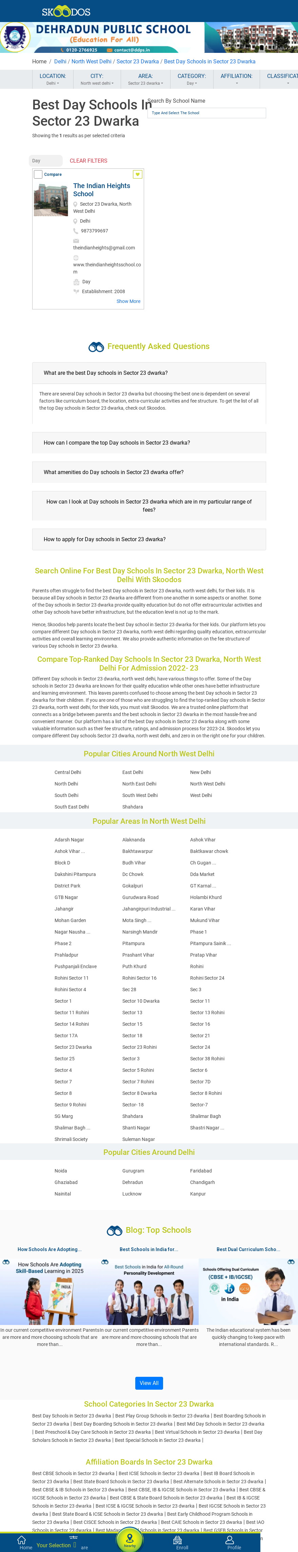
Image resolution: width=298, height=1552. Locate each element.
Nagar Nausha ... (73, 932)
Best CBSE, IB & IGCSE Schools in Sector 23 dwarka (181, 1489)
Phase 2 (63, 943)
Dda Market (202, 874)
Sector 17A (66, 1035)
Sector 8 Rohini (206, 1093)
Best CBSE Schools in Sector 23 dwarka (73, 1473)
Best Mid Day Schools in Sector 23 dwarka (220, 1424)
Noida (61, 1170)
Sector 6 (198, 1070)
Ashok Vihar (203, 839)
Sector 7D (200, 1081)
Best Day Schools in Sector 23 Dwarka (210, 61)
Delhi (60, 61)
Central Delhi (68, 772)
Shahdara (132, 807)
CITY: (97, 79)
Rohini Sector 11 (72, 978)
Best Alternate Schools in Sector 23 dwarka (218, 1481)
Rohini (196, 966)
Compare (53, 174)
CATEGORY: (192, 79)
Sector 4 (63, 1070)
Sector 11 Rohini (72, 1012)
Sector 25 (65, 1058)
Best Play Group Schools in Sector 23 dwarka (162, 1415)
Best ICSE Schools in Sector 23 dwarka (159, 1473)
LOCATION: (53, 79)
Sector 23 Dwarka (138, 61)
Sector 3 (131, 1058)
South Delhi (66, 795)
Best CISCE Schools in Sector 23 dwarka (115, 1522)
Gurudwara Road (140, 897)
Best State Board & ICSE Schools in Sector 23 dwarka (107, 1514)
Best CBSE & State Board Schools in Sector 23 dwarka (166, 1497)
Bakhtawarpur (137, 851)
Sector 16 (200, 1024)
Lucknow (132, 1194)
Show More (128, 301)
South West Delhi (140, 795)
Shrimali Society (71, 1139)
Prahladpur (66, 955)
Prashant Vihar (138, 955)
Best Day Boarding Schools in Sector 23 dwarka (123, 1424)
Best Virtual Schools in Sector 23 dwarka (197, 1432)
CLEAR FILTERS (88, 161)
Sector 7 (63, 1081)
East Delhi (132, 772)
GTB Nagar (66, 897)
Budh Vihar (134, 862)
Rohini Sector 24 (207, 978)
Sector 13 (132, 1012)
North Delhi (66, 784)
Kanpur (198, 1194)
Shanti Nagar (136, 1127)
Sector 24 (200, 1047)
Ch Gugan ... (203, 862)
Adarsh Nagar (69, 839)
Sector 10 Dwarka (141, 1001)
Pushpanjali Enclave (76, 966)
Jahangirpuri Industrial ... (149, 909)
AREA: (145, 79)
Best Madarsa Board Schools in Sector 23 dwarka (147, 1530)
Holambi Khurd (206, 897)
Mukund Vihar (205, 920)
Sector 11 (200, 1001)
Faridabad (201, 1170)
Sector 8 (63, 1093)
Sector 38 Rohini (207, 1058)
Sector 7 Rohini (138, 1081)
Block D (62, 862)
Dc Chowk (132, 874)
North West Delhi (92, 61)
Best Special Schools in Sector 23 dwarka (158, 1440)
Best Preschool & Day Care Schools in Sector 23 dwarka (93, 1432)
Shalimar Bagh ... (73, 1127)
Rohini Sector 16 (139, 978)
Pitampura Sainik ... (210, 943)
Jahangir (64, 909)
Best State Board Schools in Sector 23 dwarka (121, 1481)
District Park (67, 886)
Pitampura (133, 943)
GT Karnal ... (203, 886)
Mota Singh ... (137, 920)
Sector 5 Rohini (138, 1070)
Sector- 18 (133, 1104)
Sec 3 (195, 989)
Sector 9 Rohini (70, 1104)
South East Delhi (72, 807)
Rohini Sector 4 (70, 989)
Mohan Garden (70, 920)
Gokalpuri (132, 886)
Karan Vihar (202, 909)
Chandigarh (202, 1182)
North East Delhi (139, 784)
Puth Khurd (134, 966)
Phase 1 (198, 932)
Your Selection (56, 1545)
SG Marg (64, 1116)
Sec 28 (129, 989)
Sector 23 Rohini (139, 1047)
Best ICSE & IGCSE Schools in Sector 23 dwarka (145, 1506)
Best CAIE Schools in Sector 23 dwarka (201, 1522)
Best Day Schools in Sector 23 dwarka (71, 1415)
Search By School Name (176, 101)
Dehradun (132, 1182)
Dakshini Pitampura (75, 874)
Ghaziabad (66, 1182)
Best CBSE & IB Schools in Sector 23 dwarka (78, 1489)
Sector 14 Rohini (72, 1024)
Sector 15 (132, 1024)
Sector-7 (199, 1104)
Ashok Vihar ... (70, 851)
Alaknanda (133, 839)
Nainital (63, 1194)
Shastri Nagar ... (207, 1127)
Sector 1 (63, 1001)
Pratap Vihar (203, 955)
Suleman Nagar (138, 1139)
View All (149, 1383)
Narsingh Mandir (140, 932)
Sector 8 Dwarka (139, 1093)
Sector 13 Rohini (207, 1012)
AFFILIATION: (237, 79)
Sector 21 (200, 1035)
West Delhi (201, 795)
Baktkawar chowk (209, 851)
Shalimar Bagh (205, 1116)
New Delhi (200, 772)
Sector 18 (132, 1035)
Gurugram (133, 1170)
